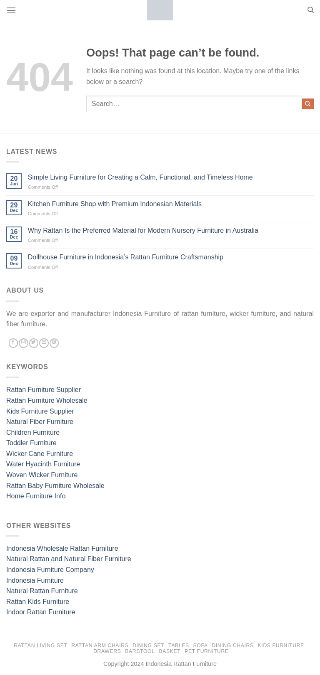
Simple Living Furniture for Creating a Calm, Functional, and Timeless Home (140, 177)
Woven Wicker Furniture (42, 474)
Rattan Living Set (40, 645)
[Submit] (308, 104)
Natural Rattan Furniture (42, 590)
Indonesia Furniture (35, 580)
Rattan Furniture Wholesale (47, 400)
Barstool (140, 651)
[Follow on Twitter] (33, 343)
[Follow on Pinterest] (54, 343)
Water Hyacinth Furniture (43, 464)
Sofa (200, 645)
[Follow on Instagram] (23, 343)
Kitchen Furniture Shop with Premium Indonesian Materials (115, 203)
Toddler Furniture (31, 442)
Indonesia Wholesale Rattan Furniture (62, 548)
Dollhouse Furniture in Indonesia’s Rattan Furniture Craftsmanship (125, 257)
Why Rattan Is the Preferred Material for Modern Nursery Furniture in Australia (143, 230)
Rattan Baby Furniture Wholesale (55, 485)
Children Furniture (33, 432)
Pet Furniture (207, 651)
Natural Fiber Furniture (39, 421)
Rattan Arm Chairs (99, 645)
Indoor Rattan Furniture (40, 612)
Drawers (107, 651)
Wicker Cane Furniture (39, 453)
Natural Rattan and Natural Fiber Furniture (68, 558)
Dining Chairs (232, 645)
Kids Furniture (281, 645)
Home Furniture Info (35, 496)
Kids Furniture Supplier (40, 411)
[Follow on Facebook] (13, 343)
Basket (169, 651)
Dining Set (148, 645)
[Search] (311, 10)
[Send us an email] (43, 343)
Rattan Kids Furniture (37, 601)
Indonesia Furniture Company (50, 569)
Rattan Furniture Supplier (43, 389)
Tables (178, 645)
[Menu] (11, 10)
